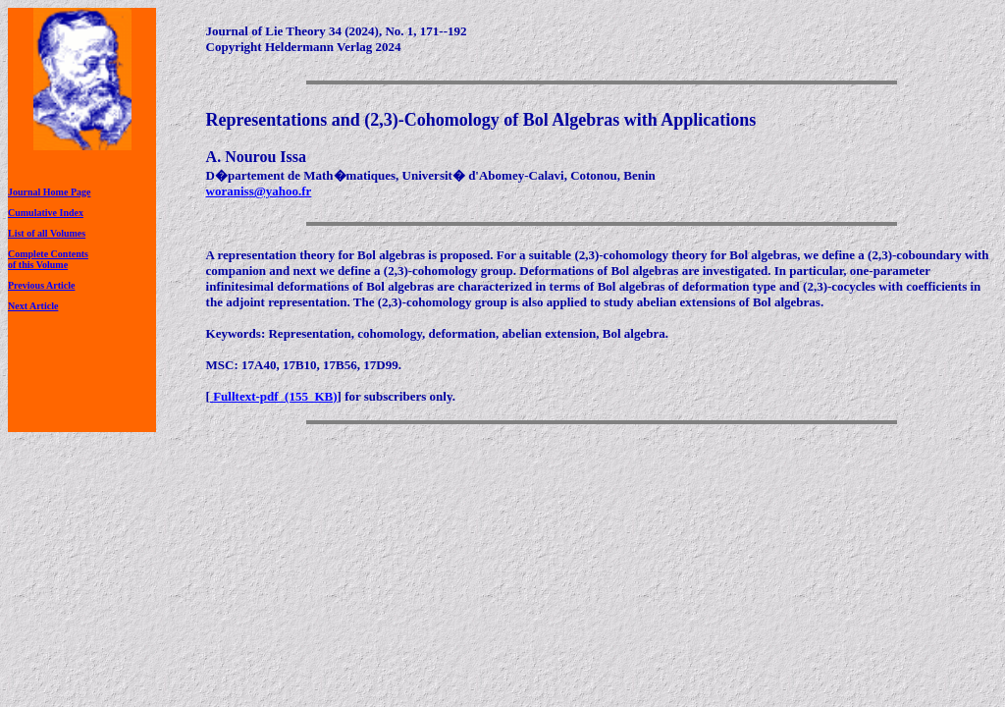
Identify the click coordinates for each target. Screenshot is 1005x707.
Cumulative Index (45, 212)
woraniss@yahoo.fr (259, 191)
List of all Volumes (46, 233)
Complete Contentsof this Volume (48, 259)
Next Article (33, 305)
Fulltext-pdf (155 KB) (274, 396)
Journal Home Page (49, 192)
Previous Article (41, 285)
